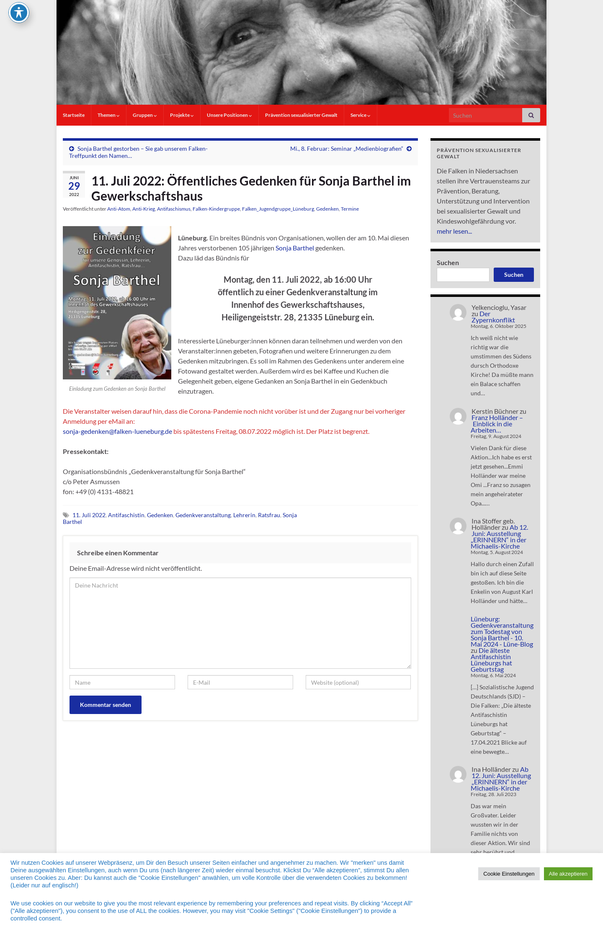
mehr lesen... (454, 231)
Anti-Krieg (143, 209)
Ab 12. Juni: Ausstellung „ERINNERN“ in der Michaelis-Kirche (499, 536)
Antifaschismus (174, 209)
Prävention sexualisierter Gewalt (301, 115)
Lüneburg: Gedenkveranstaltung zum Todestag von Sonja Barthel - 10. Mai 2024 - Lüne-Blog (502, 631)
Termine (350, 209)
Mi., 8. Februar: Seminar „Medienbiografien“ (346, 148)
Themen (109, 115)
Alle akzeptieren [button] (568, 874)
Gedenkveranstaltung (203, 514)
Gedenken (327, 209)
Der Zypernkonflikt (493, 316)
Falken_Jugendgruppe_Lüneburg (278, 209)
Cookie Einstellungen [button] (508, 874)
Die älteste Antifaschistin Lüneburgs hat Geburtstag (491, 659)
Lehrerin (244, 514)
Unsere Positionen (229, 115)
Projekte (182, 115)
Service (360, 115)
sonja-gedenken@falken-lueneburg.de (117, 431)
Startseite (74, 115)
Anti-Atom (118, 209)
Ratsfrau (269, 514)
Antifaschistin (126, 514)
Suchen (448, 262)
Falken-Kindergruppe (216, 209)
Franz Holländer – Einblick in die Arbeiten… (497, 423)
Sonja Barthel (295, 248)
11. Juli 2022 (89, 514)
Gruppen (145, 115)
